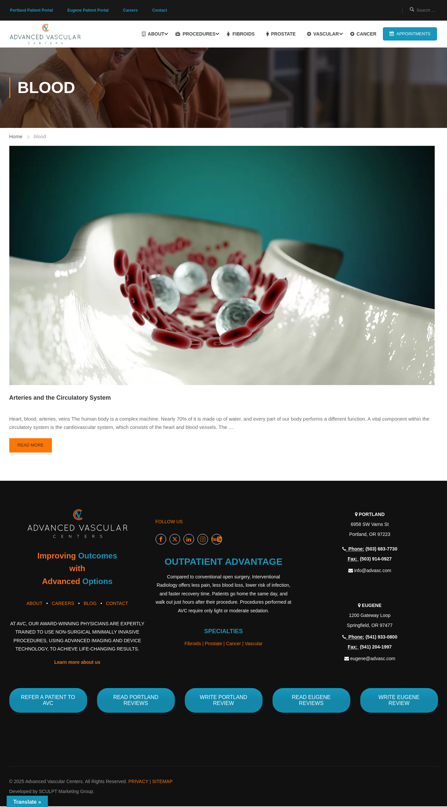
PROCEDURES (195, 34)
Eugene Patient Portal (88, 10)
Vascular (253, 644)
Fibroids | (194, 644)
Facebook (161, 540)
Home (16, 137)
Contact (159, 10)
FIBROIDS (241, 34)
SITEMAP (162, 782)
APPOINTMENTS (410, 34)
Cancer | (235, 644)
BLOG (90, 604)
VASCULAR (323, 34)
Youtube (217, 540)
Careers (130, 10)
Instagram (203, 540)
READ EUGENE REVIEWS (311, 701)
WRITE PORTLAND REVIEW (223, 701)
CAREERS (63, 604)
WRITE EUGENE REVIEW (399, 701)
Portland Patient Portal (31, 10)
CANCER (363, 34)
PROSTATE (280, 34)
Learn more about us (77, 662)
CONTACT (117, 604)
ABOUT (153, 34)
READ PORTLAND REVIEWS (136, 701)
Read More (32, 447)
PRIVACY (138, 782)
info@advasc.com (372, 571)
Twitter (175, 540)
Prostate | (215, 644)
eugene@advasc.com (372, 659)
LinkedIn (189, 540)
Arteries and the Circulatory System (60, 398)
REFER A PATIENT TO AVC (48, 701)
